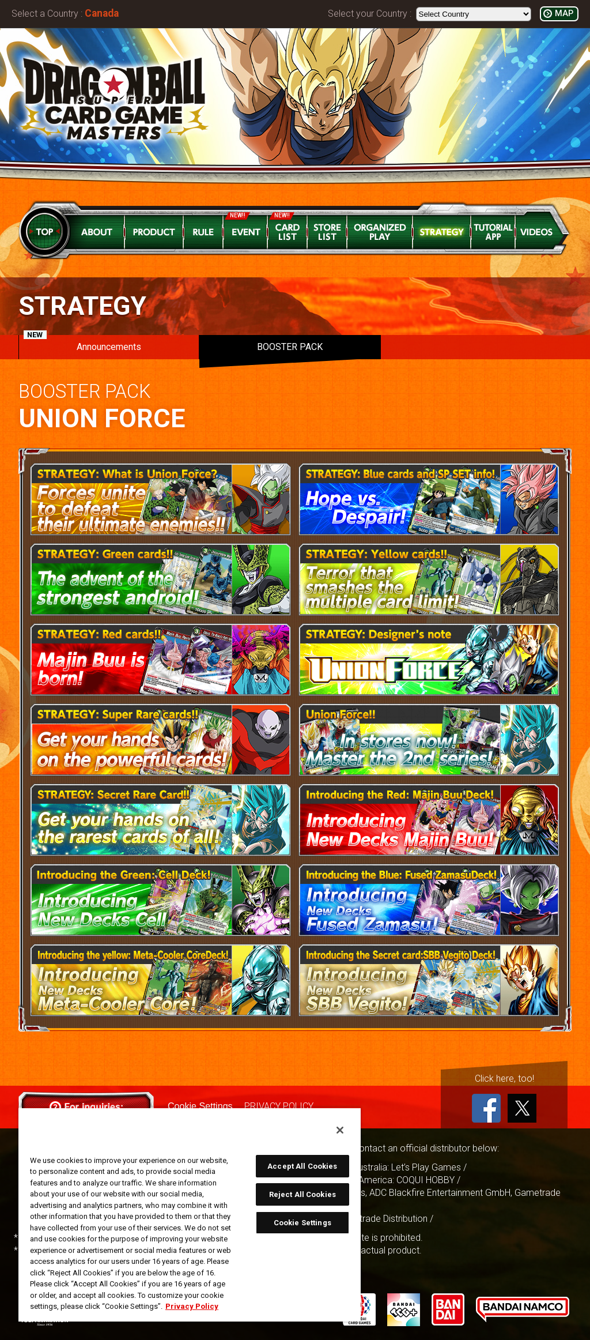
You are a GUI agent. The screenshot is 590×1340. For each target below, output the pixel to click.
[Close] (340, 1130)
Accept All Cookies (302, 1166)
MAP (564, 13)
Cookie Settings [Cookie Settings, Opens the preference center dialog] (302, 1222)
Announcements (82, 343)
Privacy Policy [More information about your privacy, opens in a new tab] (191, 1306)
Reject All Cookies (302, 1194)
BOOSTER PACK (290, 346)
